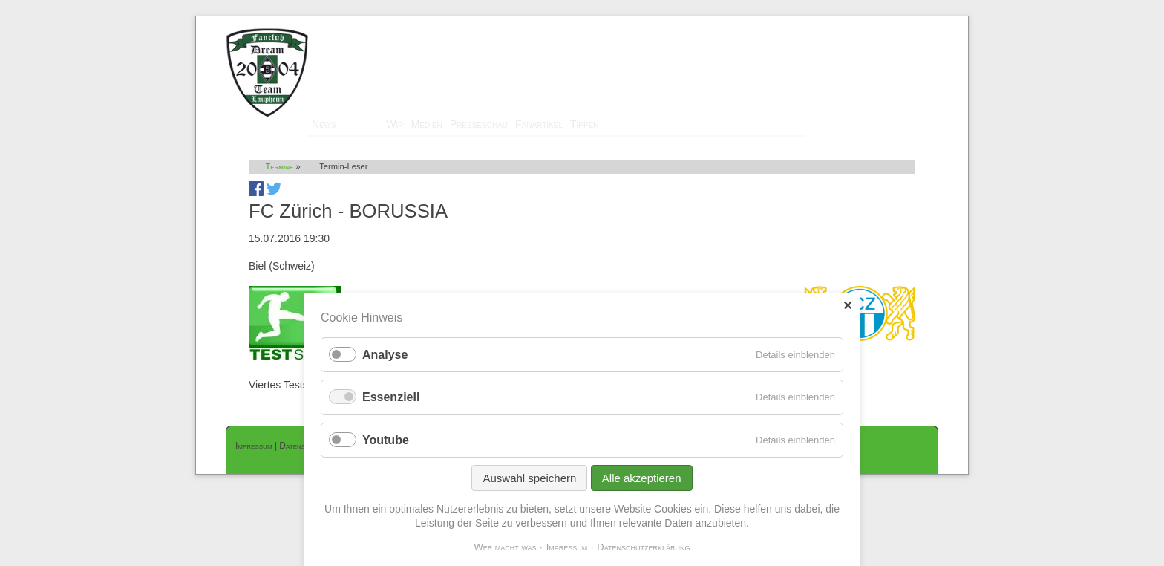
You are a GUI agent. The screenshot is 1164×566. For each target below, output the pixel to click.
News (324, 124)
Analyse (385, 354)
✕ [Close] (847, 305)
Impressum (253, 445)
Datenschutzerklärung (643, 547)
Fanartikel (539, 124)
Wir (394, 124)
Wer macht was (505, 547)
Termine (361, 124)
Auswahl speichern (529, 478)
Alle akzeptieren (641, 478)
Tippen (584, 124)
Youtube (385, 440)
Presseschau (479, 124)
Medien (426, 124)
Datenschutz (302, 445)
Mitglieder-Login (900, 23)
